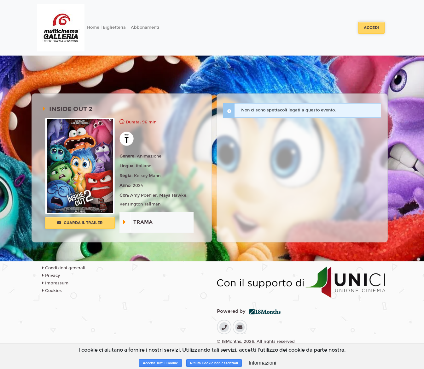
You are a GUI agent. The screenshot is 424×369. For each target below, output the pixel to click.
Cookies (52, 290)
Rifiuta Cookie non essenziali (214, 363)
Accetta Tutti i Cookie (160, 363)
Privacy (51, 275)
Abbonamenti (145, 27)
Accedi (371, 28)
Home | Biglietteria (106, 27)
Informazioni (262, 363)
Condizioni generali (63, 268)
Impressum (55, 283)
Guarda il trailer (80, 223)
